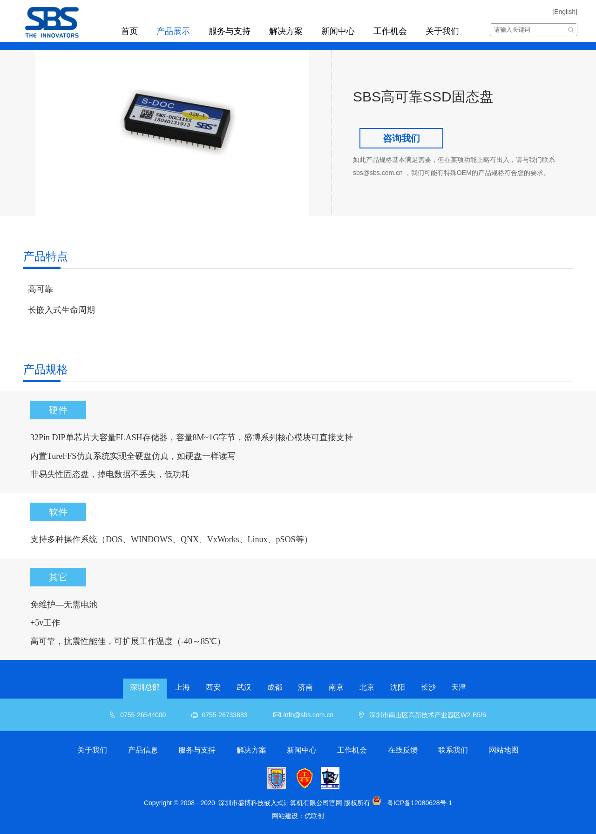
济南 (305, 687)
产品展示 (173, 31)
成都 (274, 687)
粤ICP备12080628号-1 (419, 803)
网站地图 (504, 750)
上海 (182, 687)
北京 (366, 687)
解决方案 (286, 31)
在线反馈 (403, 750)
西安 (213, 687)
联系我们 (453, 750)
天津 (458, 687)
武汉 (244, 687)
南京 (336, 687)
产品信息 (143, 750)
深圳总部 (145, 687)
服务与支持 (230, 31)
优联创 (314, 816)
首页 (129, 31)
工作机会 (390, 31)
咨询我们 (401, 138)
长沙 (428, 687)
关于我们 (442, 31)
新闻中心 (338, 31)
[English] (564, 11)
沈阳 (397, 687)
